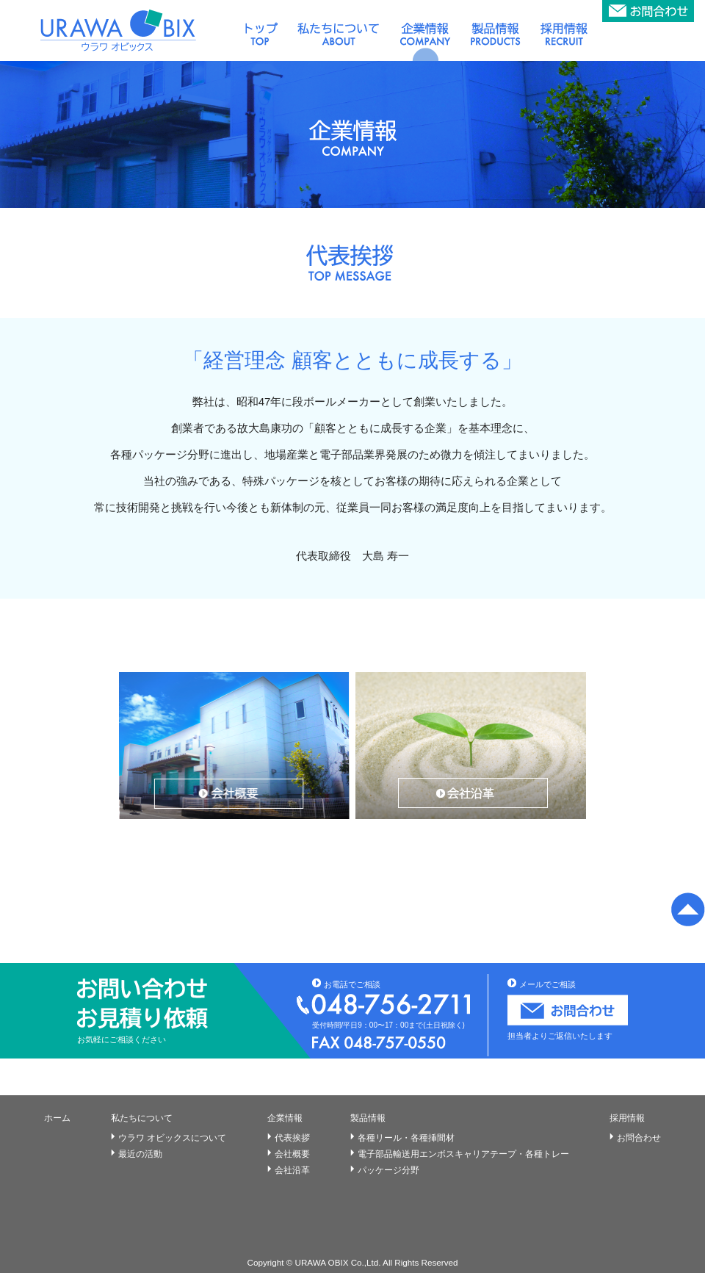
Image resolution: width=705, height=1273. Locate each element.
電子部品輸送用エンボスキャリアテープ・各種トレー (463, 1154)
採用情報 (627, 1118)
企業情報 (285, 1118)
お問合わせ (639, 1138)
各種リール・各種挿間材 (406, 1138)
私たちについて (142, 1118)
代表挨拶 (292, 1138)
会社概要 (292, 1154)
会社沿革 (292, 1170)
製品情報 (368, 1118)
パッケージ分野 (388, 1170)
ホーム (57, 1118)
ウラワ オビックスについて (172, 1138)
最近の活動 (140, 1154)
